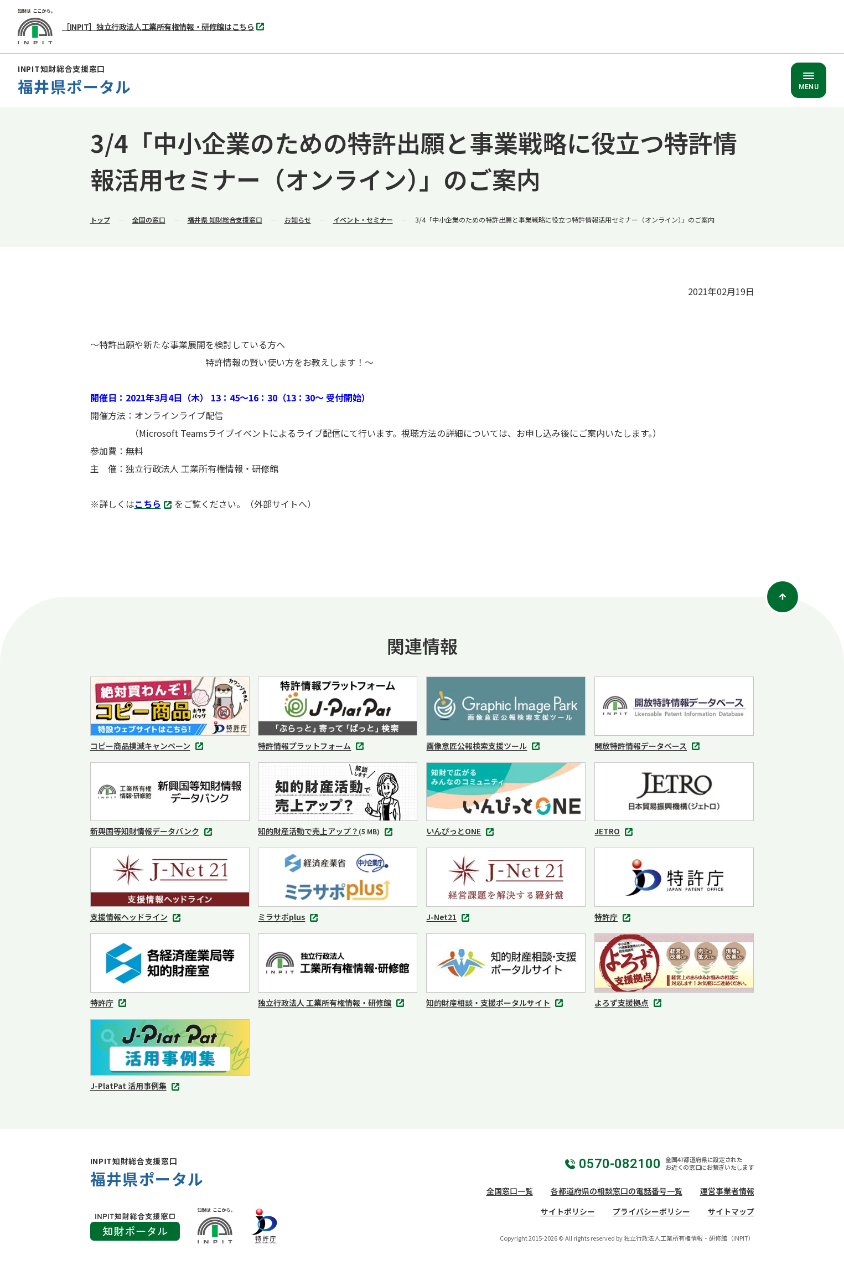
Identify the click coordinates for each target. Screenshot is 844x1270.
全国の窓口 (148, 219)
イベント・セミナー (363, 219)
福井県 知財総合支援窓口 (225, 219)
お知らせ (297, 219)
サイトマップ (731, 1211)
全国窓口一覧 (509, 1190)
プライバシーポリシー (651, 1211)
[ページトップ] (782, 597)
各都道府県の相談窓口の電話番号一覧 (616, 1190)
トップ (100, 219)
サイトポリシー (568, 1211)
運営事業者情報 (727, 1190)
